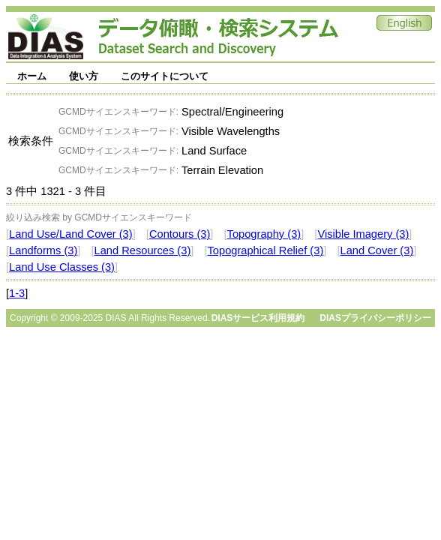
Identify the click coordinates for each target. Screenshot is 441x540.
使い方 (83, 76)
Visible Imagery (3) (363, 234)
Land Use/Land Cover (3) (71, 234)
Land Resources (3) (142, 250)
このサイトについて (164, 76)
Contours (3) (179, 234)
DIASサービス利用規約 (258, 318)
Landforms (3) (43, 250)
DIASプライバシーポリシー (375, 318)
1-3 (17, 293)
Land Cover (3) (377, 250)
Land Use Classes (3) (62, 267)
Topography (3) (264, 234)
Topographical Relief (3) (266, 250)
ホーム (31, 76)
